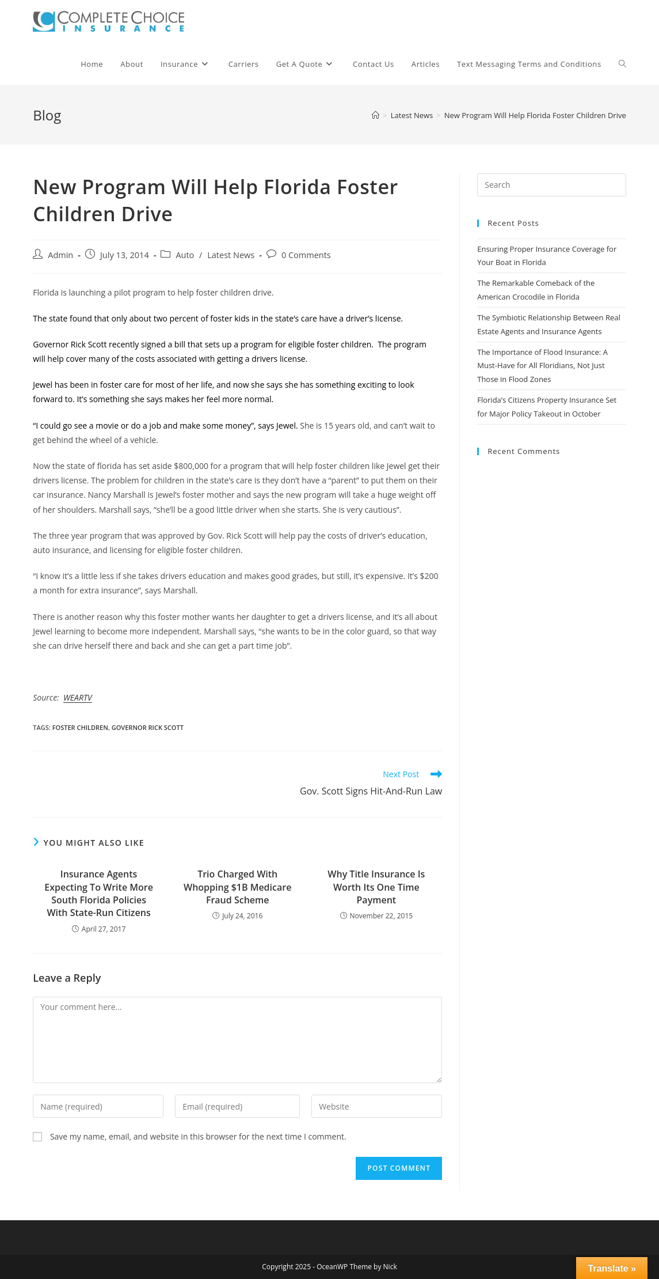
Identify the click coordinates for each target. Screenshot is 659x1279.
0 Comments (306, 254)
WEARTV (77, 697)
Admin (60, 254)
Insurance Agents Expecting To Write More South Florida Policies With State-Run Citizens (98, 893)
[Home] (375, 115)
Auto (185, 254)
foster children (80, 727)
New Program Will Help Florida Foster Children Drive (535, 115)
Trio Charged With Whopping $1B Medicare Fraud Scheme (237, 887)
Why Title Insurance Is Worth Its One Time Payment (376, 887)
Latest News (230, 254)
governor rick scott (148, 727)
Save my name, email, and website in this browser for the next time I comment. (198, 1136)
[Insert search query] (551, 184)
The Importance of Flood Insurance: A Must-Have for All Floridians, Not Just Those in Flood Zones (542, 365)
